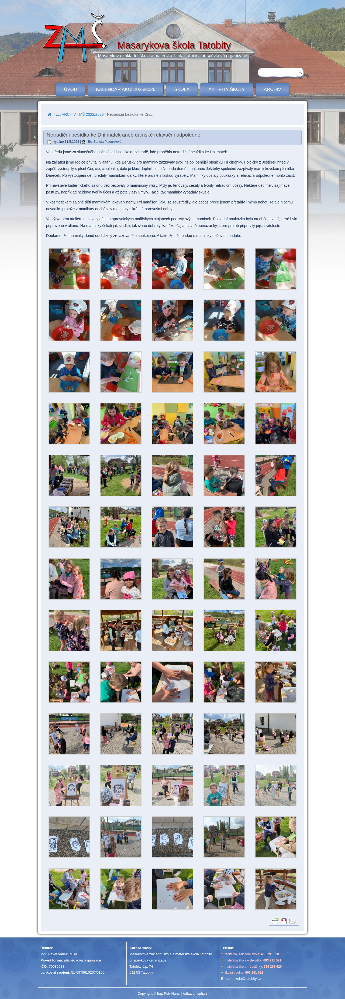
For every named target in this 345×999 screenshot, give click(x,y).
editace (188, 994)
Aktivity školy (226, 89)
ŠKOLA (181, 89)
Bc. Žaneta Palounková (105, 142)
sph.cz (202, 994)
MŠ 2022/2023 (91, 114)
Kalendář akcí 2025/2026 (125, 89)
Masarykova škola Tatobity (174, 45)
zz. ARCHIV (66, 114)
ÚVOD (70, 89)
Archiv (272, 89)
